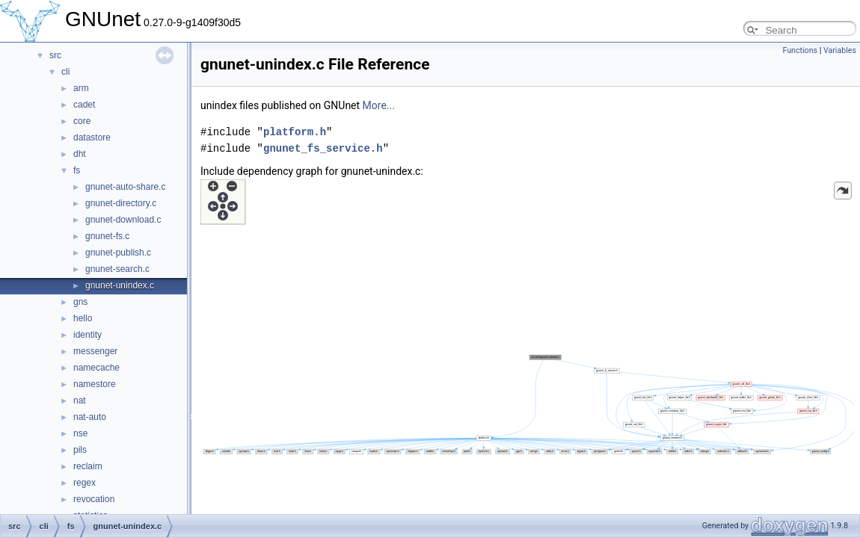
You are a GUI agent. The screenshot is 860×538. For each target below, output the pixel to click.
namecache (96, 367)
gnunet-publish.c (118, 252)
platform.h (294, 132)
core (81, 121)
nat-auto (89, 417)
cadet (84, 104)
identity (87, 335)
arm (81, 88)
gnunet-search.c (117, 269)
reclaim (87, 466)
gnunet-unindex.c (119, 285)
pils (80, 450)
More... (379, 105)
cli (65, 72)
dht (79, 154)
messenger (95, 351)
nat (79, 400)
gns (80, 302)
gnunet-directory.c (120, 203)
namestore (94, 384)
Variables (839, 50)
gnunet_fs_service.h (323, 148)
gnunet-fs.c (107, 236)
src (55, 55)
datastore (92, 137)
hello (82, 318)
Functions (799, 50)
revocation (93, 499)
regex (84, 482)
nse (80, 433)
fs (76, 170)
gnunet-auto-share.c (125, 187)
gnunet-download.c (123, 219)
